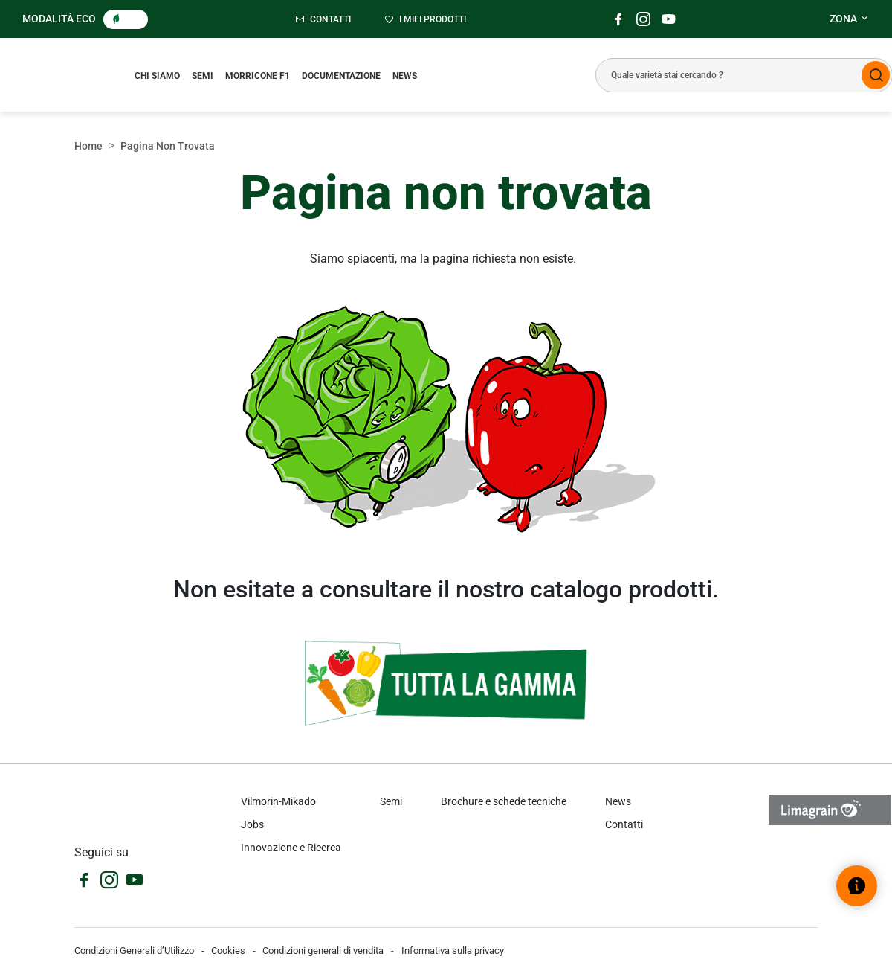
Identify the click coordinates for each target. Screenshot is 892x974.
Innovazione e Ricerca (291, 847)
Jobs (252, 824)
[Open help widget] (856, 885)
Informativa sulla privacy (452, 950)
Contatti (624, 824)
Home (88, 146)
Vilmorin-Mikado (278, 801)
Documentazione (341, 76)
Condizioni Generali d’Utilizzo (134, 950)
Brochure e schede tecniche (503, 801)
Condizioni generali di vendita (323, 950)
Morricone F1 (257, 76)
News (404, 76)
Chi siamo (157, 76)
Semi (202, 76)
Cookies (228, 950)
